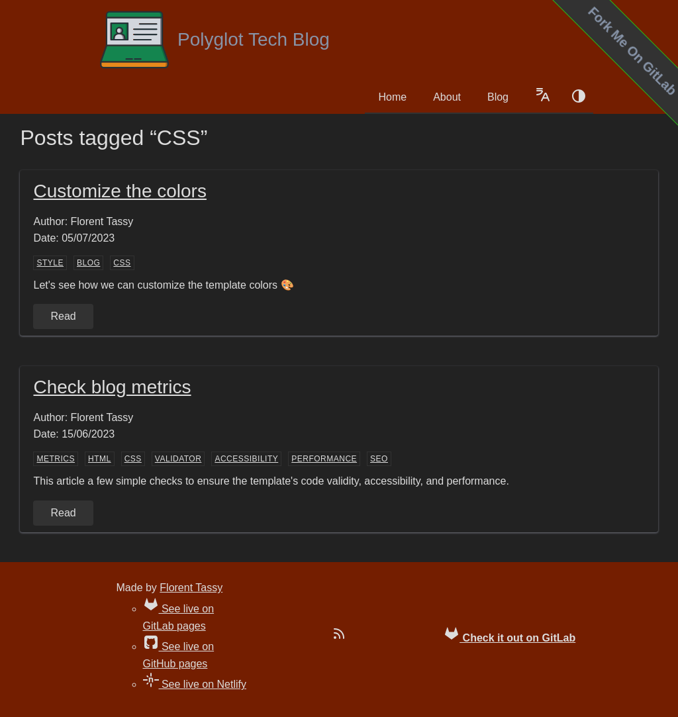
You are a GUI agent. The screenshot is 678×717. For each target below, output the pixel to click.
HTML (99, 458)
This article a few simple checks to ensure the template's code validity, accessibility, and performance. (270, 481)
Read (62, 316)
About (447, 97)
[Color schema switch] (578, 97)
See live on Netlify (195, 684)
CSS (121, 262)
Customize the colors (119, 191)
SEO (379, 458)
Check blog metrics (112, 387)
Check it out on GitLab (509, 635)
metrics (55, 458)
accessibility (246, 458)
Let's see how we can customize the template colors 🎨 (163, 285)
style (50, 262)
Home (392, 97)
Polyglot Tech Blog (214, 39)
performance (324, 458)
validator (178, 458)
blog (88, 262)
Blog (497, 97)
